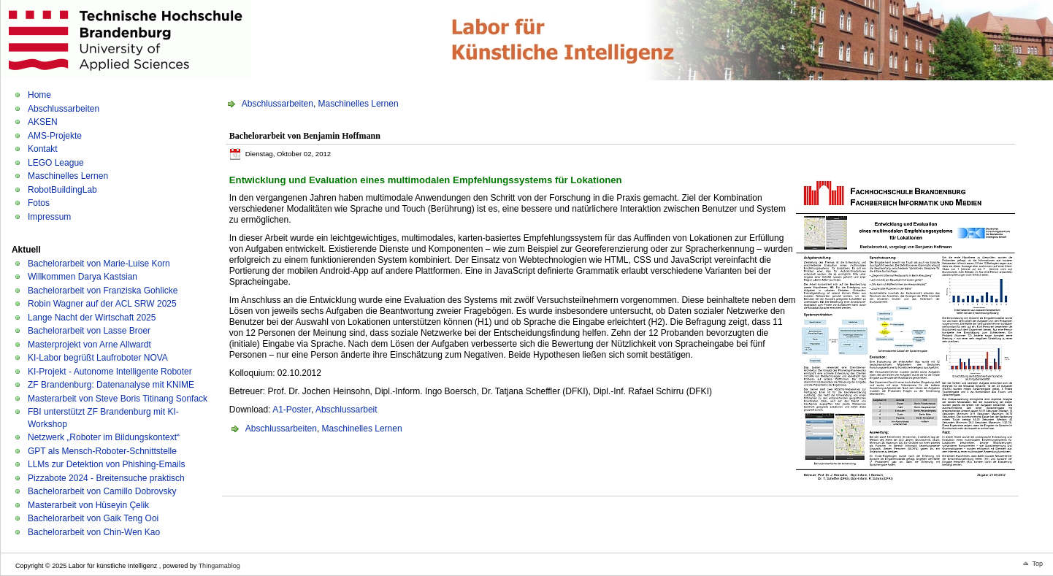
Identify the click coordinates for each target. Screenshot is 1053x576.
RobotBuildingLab (62, 190)
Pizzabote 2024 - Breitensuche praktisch (106, 478)
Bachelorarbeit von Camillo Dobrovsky (102, 491)
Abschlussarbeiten (63, 109)
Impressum (49, 217)
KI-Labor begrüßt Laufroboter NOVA (98, 358)
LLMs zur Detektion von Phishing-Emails (106, 464)
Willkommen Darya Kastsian (82, 277)
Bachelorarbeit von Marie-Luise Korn (99, 263)
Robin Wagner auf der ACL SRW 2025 (102, 304)
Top (1037, 563)
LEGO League (56, 163)
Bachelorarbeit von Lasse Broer (89, 331)
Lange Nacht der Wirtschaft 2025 (92, 317)
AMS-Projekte (55, 136)
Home (39, 95)
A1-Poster (291, 409)
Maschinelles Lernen (68, 176)
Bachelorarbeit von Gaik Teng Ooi (93, 518)
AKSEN (43, 122)
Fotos (39, 203)
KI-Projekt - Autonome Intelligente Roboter (110, 371)
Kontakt (43, 149)
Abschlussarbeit (346, 409)
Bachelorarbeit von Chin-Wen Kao (94, 532)
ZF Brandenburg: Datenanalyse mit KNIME (111, 385)
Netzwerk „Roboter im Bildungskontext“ (104, 437)
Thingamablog (219, 565)
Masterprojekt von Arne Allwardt (89, 344)
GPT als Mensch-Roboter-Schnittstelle (102, 451)
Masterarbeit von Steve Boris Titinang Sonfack (117, 398)
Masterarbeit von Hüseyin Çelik (88, 505)
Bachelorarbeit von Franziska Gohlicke (102, 290)
